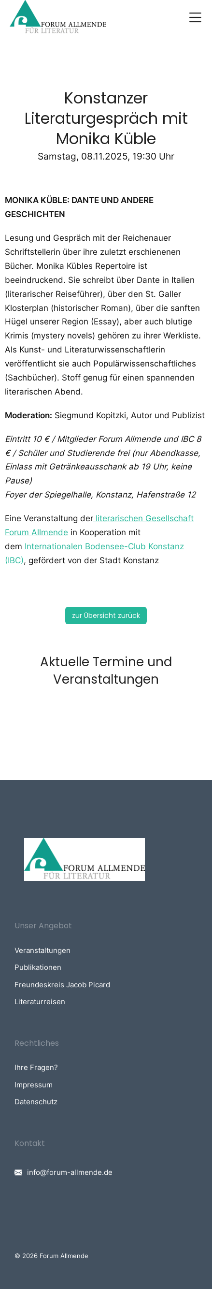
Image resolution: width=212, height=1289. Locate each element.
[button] (195, 17)
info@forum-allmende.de (70, 1172)
